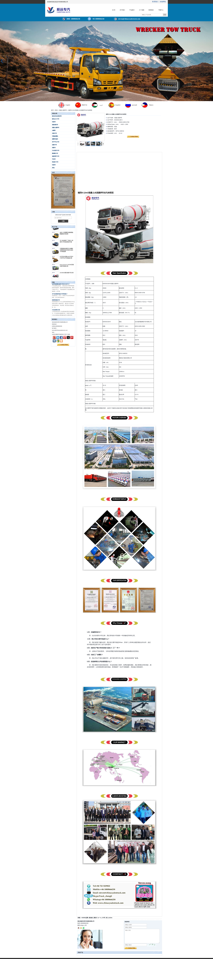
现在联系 (63, 344)
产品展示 (132, 10)
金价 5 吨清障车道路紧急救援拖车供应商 (66, 234)
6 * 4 (99, 917)
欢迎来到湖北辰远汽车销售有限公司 (57, 1)
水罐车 (54, 130)
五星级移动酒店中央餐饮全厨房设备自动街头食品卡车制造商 (66, 251)
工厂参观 (141, 10)
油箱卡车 (54, 144)
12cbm (110, 917)
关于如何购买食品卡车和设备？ (60, 295)
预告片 (95, 917)
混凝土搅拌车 (63, 110)
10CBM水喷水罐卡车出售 (66, 273)
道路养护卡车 (55, 156)
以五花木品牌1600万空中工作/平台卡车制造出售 (66, 258)
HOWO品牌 (84, 917)
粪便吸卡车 (55, 153)
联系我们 (155, 1)
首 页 (113, 10)
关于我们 (122, 10)
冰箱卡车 (54, 133)
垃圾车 (54, 121)
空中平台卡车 (55, 142)
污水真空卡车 (55, 150)
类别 (56, 110)
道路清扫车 (55, 124)
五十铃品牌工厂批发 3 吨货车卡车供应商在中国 (66, 242)
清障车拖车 (55, 139)
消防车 (54, 147)
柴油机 (91, 917)
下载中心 (160, 10)
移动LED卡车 (55, 119)
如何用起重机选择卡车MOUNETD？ (61, 285)
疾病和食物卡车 (56, 301)
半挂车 (54, 159)
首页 (52, 110)
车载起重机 (55, 136)
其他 (53, 167)
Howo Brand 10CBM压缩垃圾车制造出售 (67, 266)
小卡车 (103, 917)
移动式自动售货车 (57, 116)
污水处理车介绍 (56, 311)
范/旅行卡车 (55, 162)
